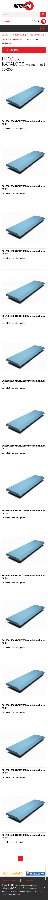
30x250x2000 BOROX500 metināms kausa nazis (24, 382)
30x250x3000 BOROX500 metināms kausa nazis (24, 511)
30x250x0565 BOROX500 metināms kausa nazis (24, 187)
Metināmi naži (18, 39)
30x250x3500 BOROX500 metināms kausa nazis (24, 576)
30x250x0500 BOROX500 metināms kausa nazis (24, 122)
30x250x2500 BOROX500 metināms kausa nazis (24, 447)
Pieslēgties (6, 21)
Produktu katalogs (19, 35)
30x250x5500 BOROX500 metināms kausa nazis (24, 836)
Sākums (5, 35)
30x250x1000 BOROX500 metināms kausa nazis (24, 252)
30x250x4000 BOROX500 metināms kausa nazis (24, 641)
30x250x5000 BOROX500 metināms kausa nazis (24, 771)
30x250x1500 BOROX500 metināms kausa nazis (24, 317)
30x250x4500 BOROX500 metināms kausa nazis (24, 706)
